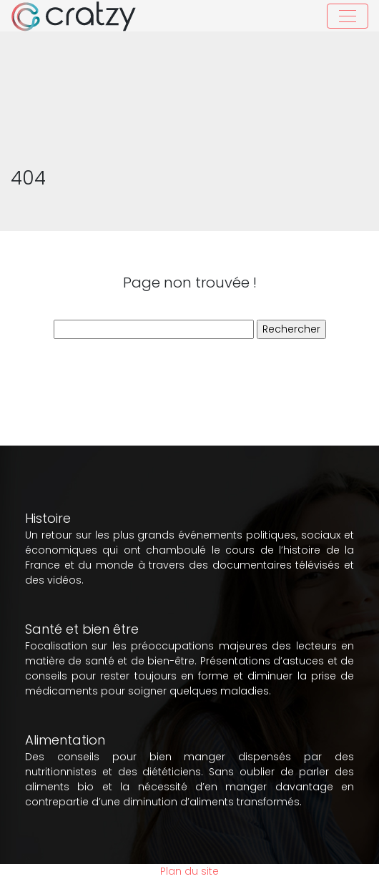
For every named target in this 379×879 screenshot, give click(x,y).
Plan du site (189, 871)
